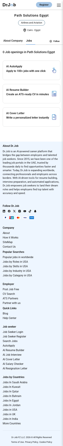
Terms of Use (17, 442)
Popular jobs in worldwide (18, 257)
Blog (5, 313)
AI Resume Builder (13, 350)
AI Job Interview (12, 354)
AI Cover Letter (11, 359)
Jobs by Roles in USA (15, 261)
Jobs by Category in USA (17, 275)
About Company (13, 40)
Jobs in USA (10, 409)
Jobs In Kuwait (11, 386)
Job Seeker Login (13, 332)
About (6, 233)
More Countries (12, 423)
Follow (54, 41)
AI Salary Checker (13, 363)
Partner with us (11, 303)
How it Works (10, 237)
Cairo (30, 30)
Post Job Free (11, 289)
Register (44, 4)
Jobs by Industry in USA (17, 270)
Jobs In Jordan (11, 405)
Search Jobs (10, 341)
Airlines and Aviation (31, 22)
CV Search (9, 293)
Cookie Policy (45, 442)
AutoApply (9, 345)
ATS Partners (10, 298)
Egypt (37, 30)
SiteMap (8, 242)
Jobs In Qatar (11, 391)
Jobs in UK (9, 414)
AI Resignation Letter (15, 368)
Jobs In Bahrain (12, 396)
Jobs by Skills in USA (15, 266)
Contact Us (9, 246)
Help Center (9, 318)
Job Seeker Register (14, 336)
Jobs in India (10, 418)
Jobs (29, 40)
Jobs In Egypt (11, 400)
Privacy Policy (31, 442)
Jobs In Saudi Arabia (15, 382)
